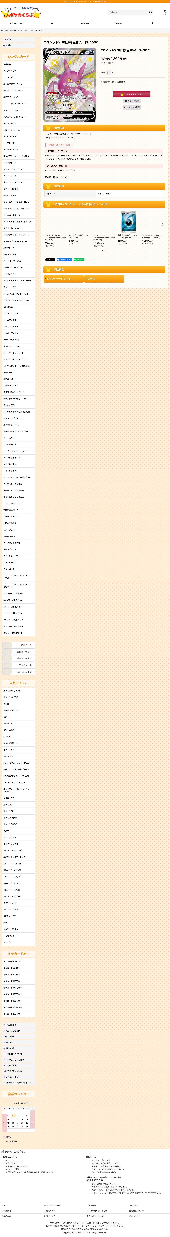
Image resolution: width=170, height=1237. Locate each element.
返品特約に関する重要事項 (113, 82)
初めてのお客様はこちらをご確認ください (35, 1172)
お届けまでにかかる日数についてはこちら (104, 1177)
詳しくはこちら (23, 1166)
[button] (153, 24)
